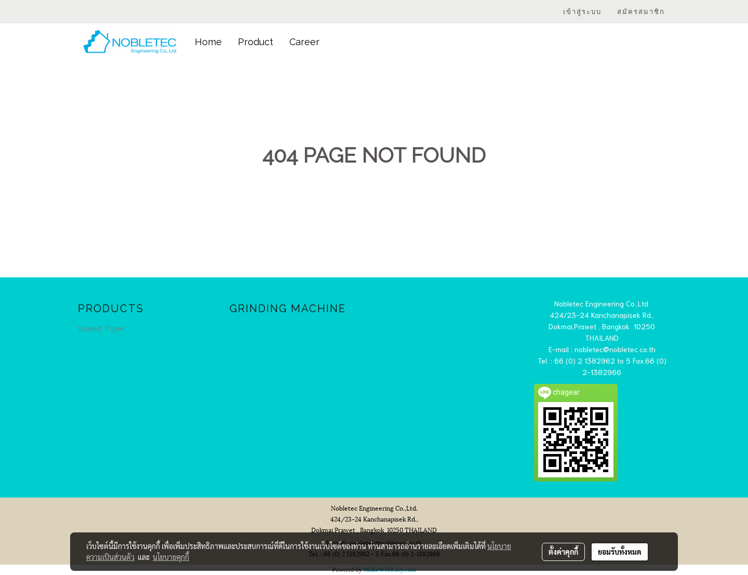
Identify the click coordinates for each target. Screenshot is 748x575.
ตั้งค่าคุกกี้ (563, 551)
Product (255, 41)
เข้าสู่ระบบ (582, 12)
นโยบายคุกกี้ (171, 556)
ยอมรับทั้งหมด (620, 551)
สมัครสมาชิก (641, 12)
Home (208, 41)
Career (304, 41)
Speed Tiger (102, 328)
